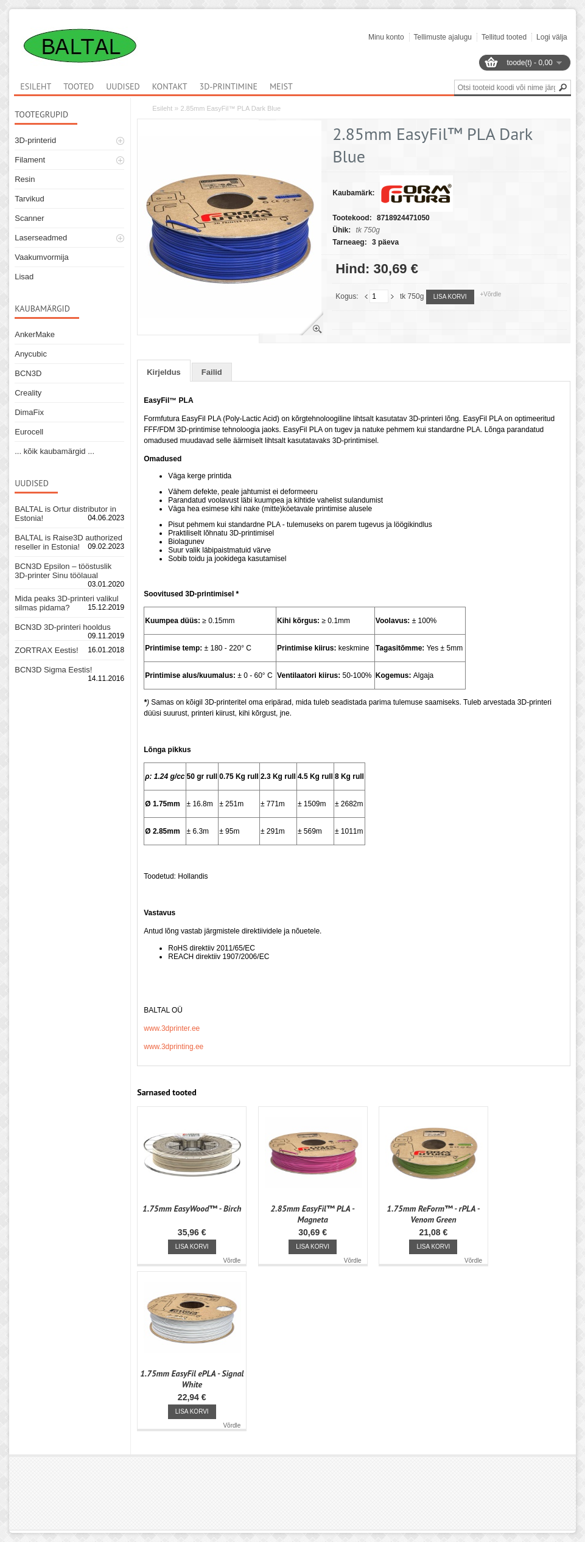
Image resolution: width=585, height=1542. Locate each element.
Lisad (24, 276)
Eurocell (29, 431)
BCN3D (28, 373)
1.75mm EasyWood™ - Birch (191, 1208)
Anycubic (31, 353)
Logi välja (551, 37)
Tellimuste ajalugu (443, 37)
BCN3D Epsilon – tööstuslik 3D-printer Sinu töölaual (63, 571)
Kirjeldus (164, 372)
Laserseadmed (41, 237)
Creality (28, 392)
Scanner (29, 218)
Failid (211, 372)
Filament (30, 159)
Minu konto (386, 37)
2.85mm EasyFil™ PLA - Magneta (312, 1214)
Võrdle (231, 1260)
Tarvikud (29, 198)
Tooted (78, 86)
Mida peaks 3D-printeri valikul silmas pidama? (67, 603)
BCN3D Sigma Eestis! (53, 669)
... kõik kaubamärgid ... (54, 451)
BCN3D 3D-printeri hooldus (63, 627)
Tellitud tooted (504, 37)
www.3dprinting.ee (173, 1046)
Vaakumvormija (42, 257)
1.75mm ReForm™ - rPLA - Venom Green (433, 1214)
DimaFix (29, 412)
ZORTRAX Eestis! (47, 650)
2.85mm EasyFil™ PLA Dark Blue (231, 108)
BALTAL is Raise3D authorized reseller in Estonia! (68, 542)
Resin (25, 179)
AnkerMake (35, 334)
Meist (281, 86)
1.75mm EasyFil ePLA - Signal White (191, 1379)
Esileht (162, 108)
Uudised (123, 86)
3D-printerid (35, 140)
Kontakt (169, 86)
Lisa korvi (450, 296)
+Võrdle (491, 294)
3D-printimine (228, 86)
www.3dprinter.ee (172, 1028)
